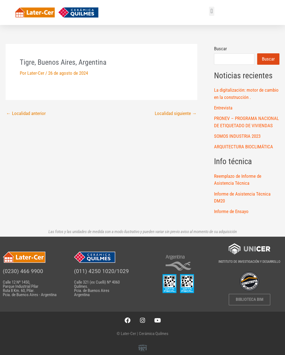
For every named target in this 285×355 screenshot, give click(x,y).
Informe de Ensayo (231, 211)
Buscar (220, 48)
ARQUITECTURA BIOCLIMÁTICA (243, 146)
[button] (211, 11)
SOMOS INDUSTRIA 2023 (237, 136)
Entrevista (223, 108)
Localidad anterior (26, 113)
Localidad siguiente (176, 113)
